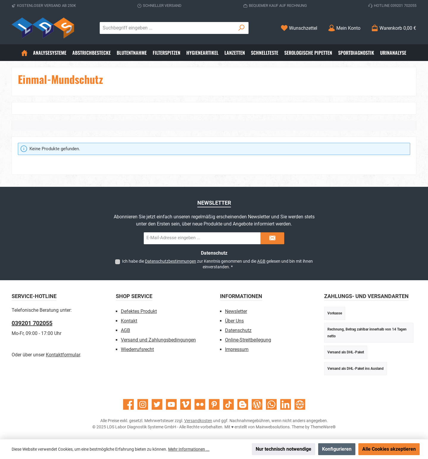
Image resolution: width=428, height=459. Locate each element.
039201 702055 (32, 323)
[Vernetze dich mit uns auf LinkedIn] (285, 404)
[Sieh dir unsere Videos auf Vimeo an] (185, 404)
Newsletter (236, 311)
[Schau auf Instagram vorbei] (142, 404)
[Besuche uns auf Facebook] (128, 404)
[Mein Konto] (344, 28)
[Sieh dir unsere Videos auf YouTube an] (171, 404)
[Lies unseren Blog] (257, 404)
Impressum (237, 349)
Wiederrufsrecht (137, 349)
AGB (261, 261)
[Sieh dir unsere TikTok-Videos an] (228, 404)
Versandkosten (198, 420)
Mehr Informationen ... (189, 449)
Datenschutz (238, 330)
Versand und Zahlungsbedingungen (158, 340)
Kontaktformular (63, 355)
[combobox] (167, 28)
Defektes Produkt (139, 311)
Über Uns (234, 321)
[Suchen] (242, 28)
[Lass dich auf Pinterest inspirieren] (214, 404)
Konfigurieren (337, 449)
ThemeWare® (323, 426)
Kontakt (129, 321)
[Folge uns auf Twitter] (157, 404)
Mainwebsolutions (273, 426)
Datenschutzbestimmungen (170, 261)
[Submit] (272, 238)
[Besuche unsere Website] (300, 404)
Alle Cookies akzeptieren (389, 449)
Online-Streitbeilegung (248, 340)
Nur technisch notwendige (283, 449)
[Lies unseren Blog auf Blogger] (242, 404)
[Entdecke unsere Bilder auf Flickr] (200, 404)
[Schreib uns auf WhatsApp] (271, 404)
